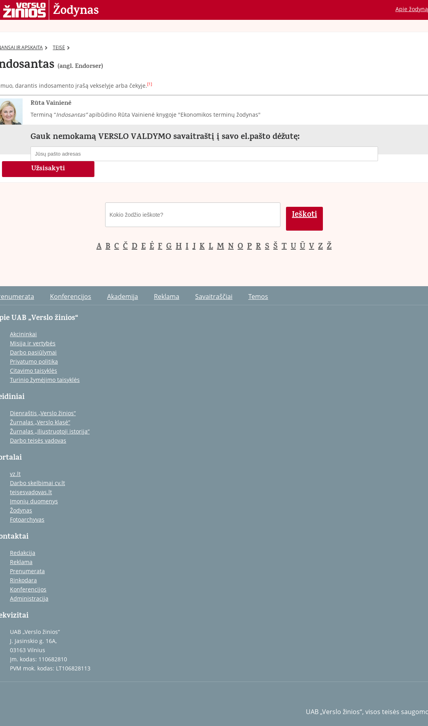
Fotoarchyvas (27, 519)
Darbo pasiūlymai (33, 352)
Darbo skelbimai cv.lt (37, 483)
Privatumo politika (34, 361)
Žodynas (76, 11)
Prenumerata (27, 571)
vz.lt (15, 474)
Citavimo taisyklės (33, 370)
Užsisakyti (48, 169)
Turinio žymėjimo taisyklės (45, 379)
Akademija (122, 296)
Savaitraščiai (213, 296)
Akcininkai (23, 334)
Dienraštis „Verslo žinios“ (43, 413)
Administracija (29, 598)
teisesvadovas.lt (31, 492)
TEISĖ (61, 47)
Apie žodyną (411, 9)
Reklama (166, 296)
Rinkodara (23, 580)
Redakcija (22, 553)
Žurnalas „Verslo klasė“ (40, 422)
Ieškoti (304, 215)
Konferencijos (70, 296)
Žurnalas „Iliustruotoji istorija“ (50, 431)
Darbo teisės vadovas (38, 440)
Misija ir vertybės (33, 343)
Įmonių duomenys (34, 501)
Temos (258, 296)
